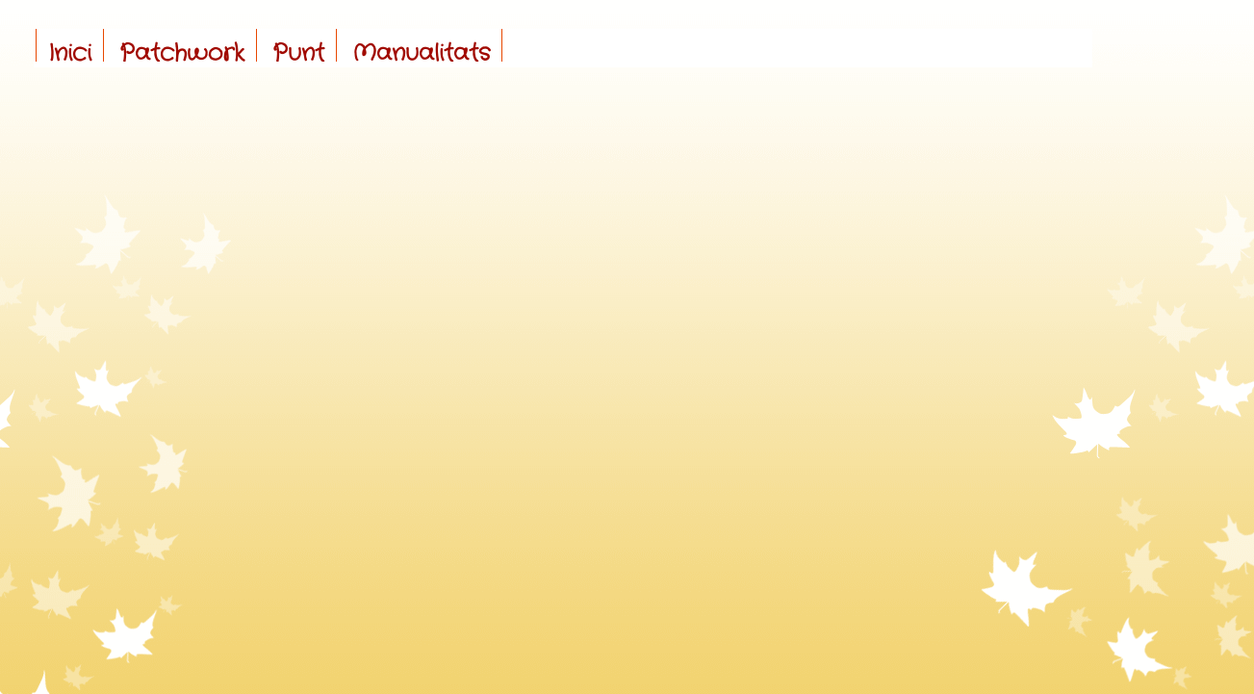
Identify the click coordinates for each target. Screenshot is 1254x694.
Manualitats (421, 54)
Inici (69, 54)
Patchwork (181, 54)
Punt (298, 54)
